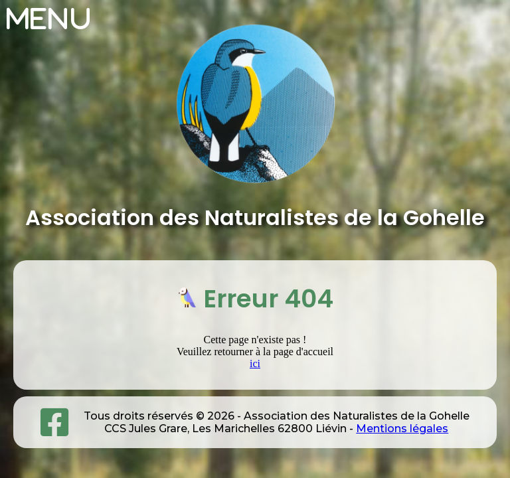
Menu (49, 18)
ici (255, 363)
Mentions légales (402, 428)
